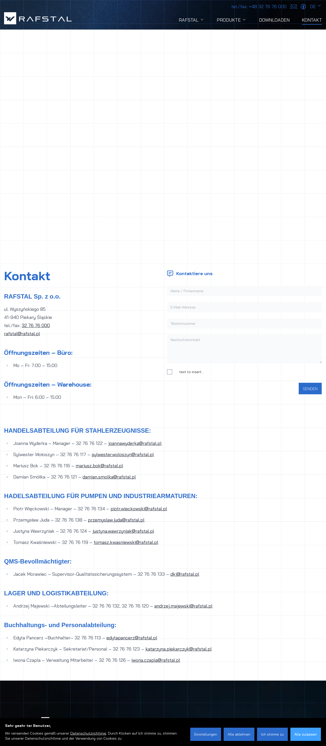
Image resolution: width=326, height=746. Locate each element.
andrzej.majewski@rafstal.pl (183, 606)
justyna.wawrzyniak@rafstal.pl (123, 531)
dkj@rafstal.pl (184, 574)
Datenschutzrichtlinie (88, 733)
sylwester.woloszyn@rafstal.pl (123, 454)
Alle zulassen (305, 734)
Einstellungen (205, 734)
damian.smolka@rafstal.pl (109, 477)
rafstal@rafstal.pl (22, 333)
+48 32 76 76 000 (259, 6)
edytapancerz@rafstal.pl (131, 638)
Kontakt (312, 21)
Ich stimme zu (272, 734)
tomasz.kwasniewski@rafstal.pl (126, 542)
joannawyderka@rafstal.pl (134, 443)
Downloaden (274, 20)
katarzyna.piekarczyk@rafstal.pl (178, 649)
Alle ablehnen (239, 734)
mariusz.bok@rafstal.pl (99, 466)
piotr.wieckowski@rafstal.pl (139, 509)
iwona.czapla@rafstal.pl (155, 660)
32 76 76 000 (36, 325)
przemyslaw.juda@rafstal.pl (116, 520)
